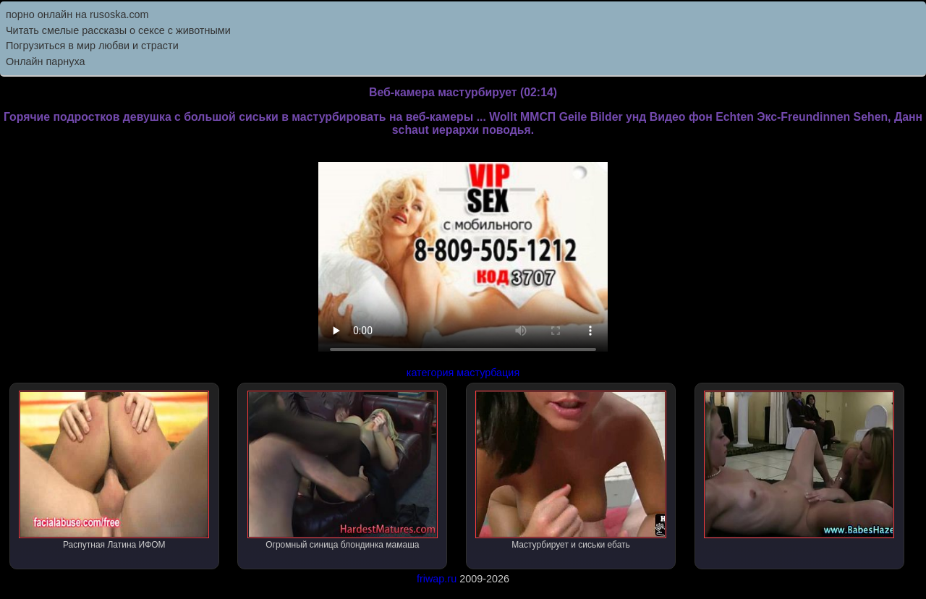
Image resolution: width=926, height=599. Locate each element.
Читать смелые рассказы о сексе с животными (118, 30)
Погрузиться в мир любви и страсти (92, 45)
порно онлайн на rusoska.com (77, 14)
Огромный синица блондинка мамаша (342, 470)
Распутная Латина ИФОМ (114, 470)
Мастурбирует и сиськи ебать (570, 470)
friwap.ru (436, 579)
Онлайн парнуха (45, 61)
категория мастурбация (463, 372)
